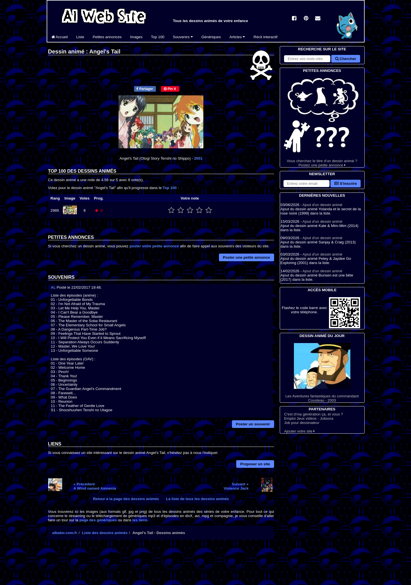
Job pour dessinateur (301, 423)
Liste (80, 37)
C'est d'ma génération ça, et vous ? (313, 414)
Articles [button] (237, 37)
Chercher (345, 59)
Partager (144, 89)
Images (136, 37)
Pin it (170, 89)
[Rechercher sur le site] (307, 58)
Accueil (59, 37)
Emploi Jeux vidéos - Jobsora (308, 418)
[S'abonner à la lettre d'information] (306, 183)
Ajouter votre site (299, 431)
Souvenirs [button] (183, 37)
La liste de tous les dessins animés (197, 499)
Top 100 (157, 37)
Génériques (211, 37)
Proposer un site (255, 464)
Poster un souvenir (253, 424)
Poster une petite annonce (246, 257)
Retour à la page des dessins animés (126, 499)
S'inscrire (345, 183)
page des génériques (98, 520)
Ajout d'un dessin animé (322, 205)
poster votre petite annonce (154, 246)
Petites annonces (107, 37)
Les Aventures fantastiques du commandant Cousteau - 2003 (322, 372)
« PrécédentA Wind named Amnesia (94, 486)
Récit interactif (265, 37)
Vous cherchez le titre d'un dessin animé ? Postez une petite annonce (322, 120)
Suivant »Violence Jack (236, 486)
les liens (139, 520)
